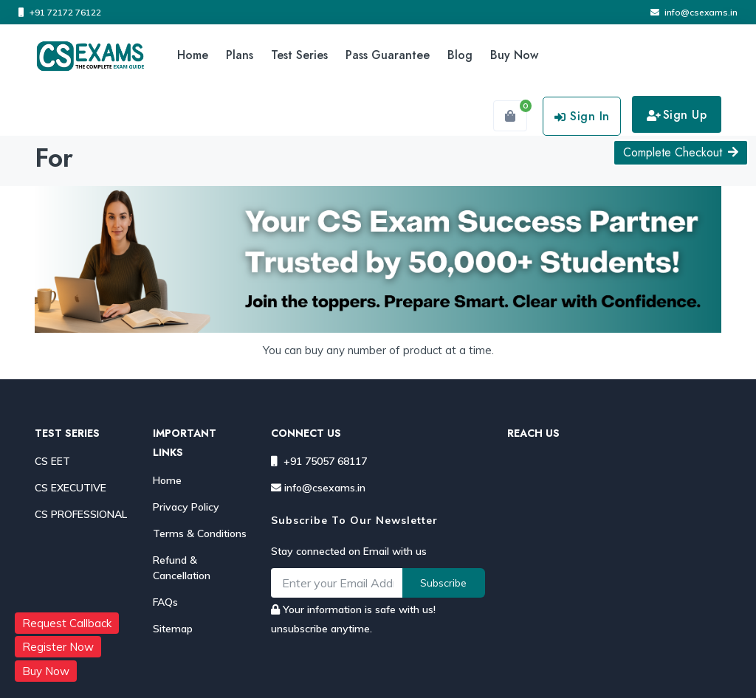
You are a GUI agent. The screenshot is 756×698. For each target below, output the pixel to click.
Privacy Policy (186, 507)
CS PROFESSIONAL (81, 514)
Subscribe (443, 583)
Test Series (299, 54)
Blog (459, 54)
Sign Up (677, 114)
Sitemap (173, 628)
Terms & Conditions (200, 533)
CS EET (52, 461)
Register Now (58, 647)
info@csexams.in (694, 12)
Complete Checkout (680, 152)
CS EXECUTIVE (70, 487)
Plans (239, 54)
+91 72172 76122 (59, 12)
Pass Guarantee (388, 54)
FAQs (165, 602)
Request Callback (66, 623)
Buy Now (514, 54)
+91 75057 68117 (319, 461)
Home (192, 54)
